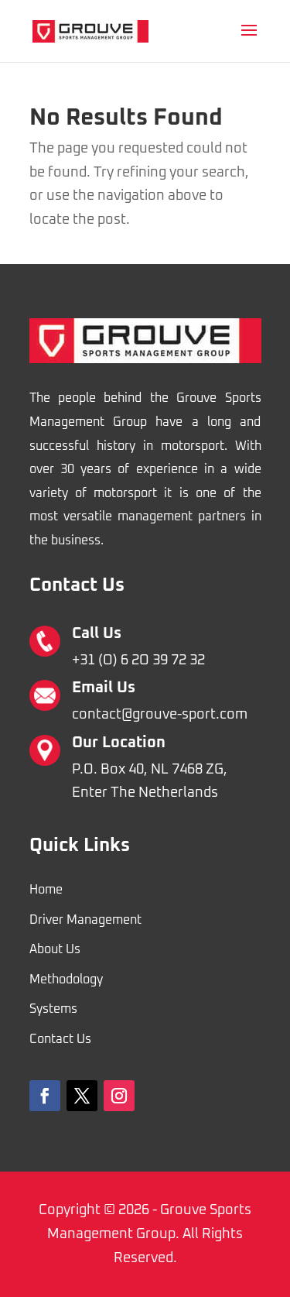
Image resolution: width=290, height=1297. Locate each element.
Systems (53, 1009)
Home (46, 890)
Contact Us (60, 1039)
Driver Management (85, 920)
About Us (54, 949)
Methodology (66, 979)
